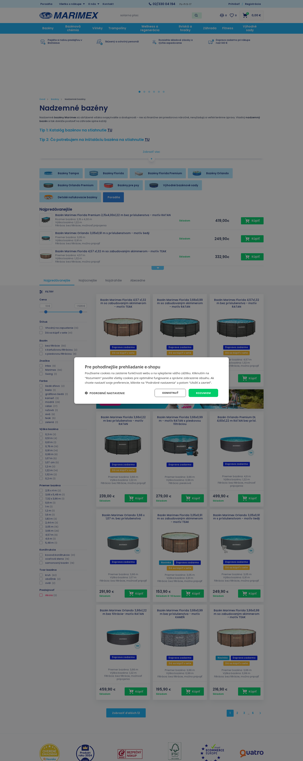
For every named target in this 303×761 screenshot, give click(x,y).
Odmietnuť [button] (169, 393)
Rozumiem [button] (203, 393)
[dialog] (151, 380)
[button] (105, 393)
